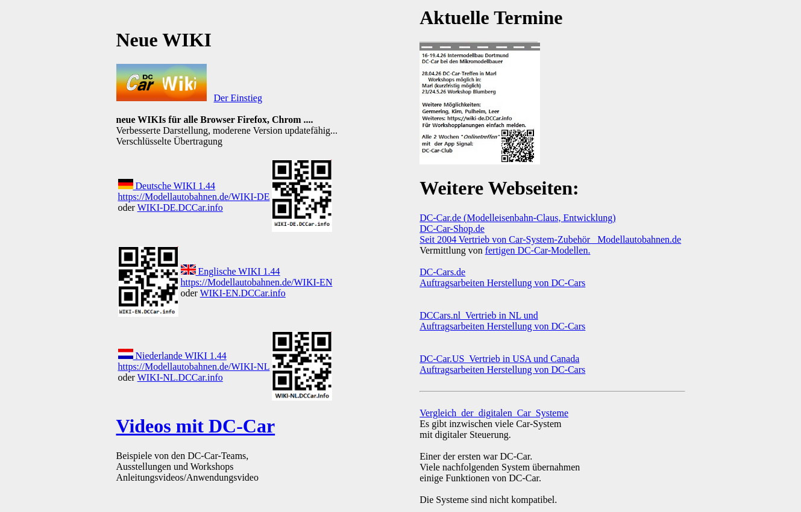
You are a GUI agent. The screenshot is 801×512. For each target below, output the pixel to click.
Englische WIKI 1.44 (230, 271)
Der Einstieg (238, 98)
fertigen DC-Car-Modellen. (538, 250)
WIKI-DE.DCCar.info (180, 207)
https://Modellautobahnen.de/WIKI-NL (194, 366)
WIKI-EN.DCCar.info (243, 293)
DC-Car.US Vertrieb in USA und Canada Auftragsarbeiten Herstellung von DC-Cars (502, 364)
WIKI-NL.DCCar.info (180, 377)
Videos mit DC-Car (195, 426)
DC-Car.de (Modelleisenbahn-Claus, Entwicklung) (517, 218)
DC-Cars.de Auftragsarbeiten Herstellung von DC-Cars (502, 277)
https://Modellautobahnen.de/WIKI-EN (257, 282)
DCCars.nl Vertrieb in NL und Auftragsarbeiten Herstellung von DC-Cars (502, 320)
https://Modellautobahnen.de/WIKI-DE (194, 197)
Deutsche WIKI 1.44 (167, 186)
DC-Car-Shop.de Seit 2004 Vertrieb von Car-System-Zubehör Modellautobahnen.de (550, 234)
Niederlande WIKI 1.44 (172, 356)
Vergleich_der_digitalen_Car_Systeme (493, 413)
